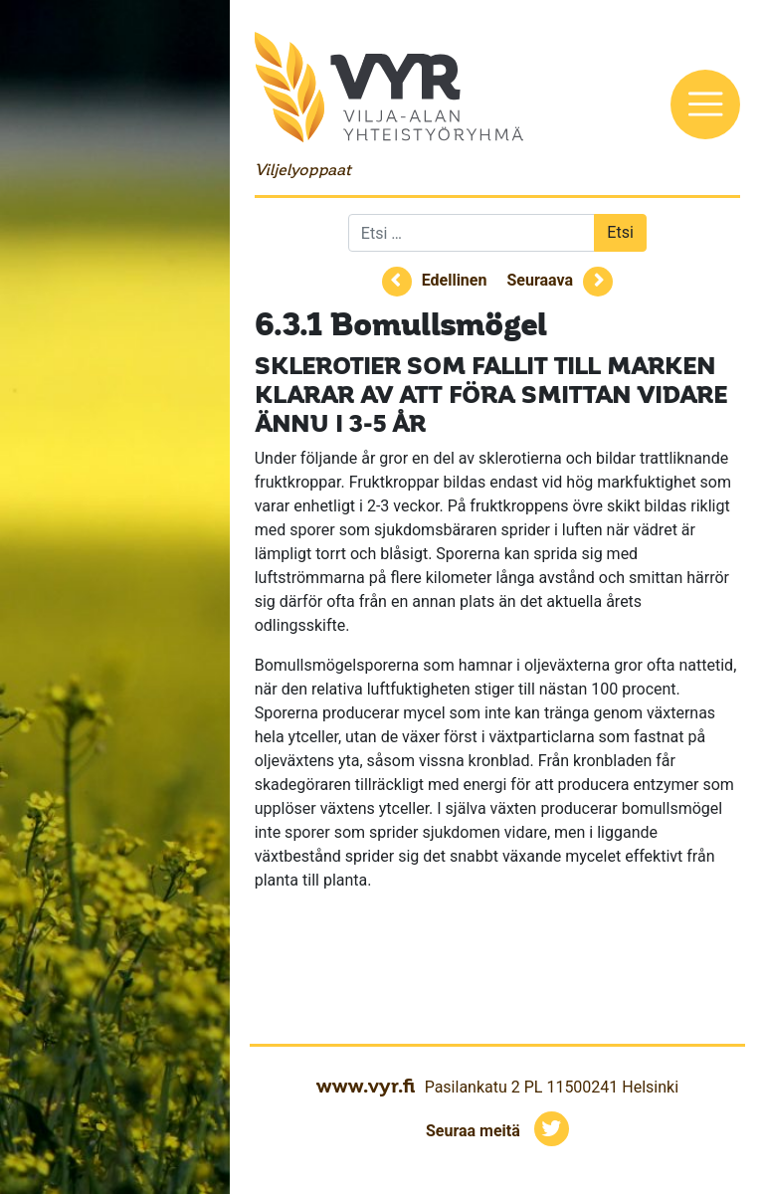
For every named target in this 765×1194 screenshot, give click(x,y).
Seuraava (539, 280)
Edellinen (454, 280)
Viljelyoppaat (302, 169)
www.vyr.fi (365, 1085)
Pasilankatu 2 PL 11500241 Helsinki (551, 1087)
